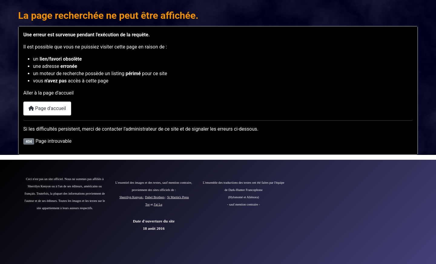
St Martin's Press (178, 197)
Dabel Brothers (155, 197)
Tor (147, 204)
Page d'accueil (47, 108)
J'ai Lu (158, 204)
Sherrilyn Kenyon (132, 197)
